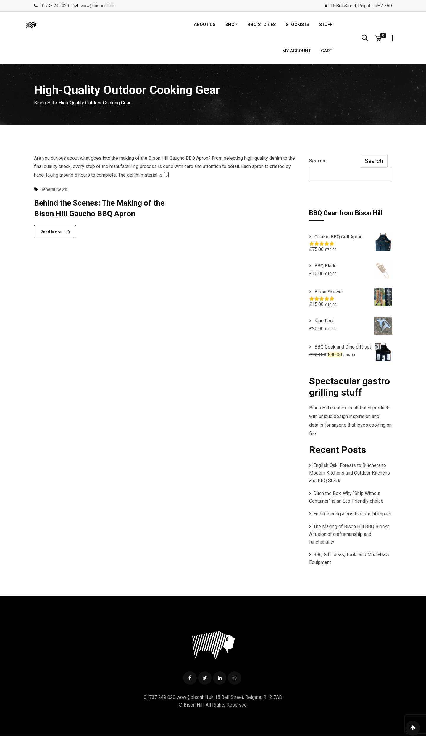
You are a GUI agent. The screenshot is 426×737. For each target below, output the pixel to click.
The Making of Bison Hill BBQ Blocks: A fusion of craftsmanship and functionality (349, 535)
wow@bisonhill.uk (97, 5)
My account (296, 51)
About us (204, 25)
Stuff (325, 25)
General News (53, 190)
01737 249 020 (55, 5)
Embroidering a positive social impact (352, 515)
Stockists (297, 25)
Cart (326, 51)
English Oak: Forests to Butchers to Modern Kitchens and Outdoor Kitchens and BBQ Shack (349, 474)
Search (317, 162)
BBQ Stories (262, 25)
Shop (231, 25)
